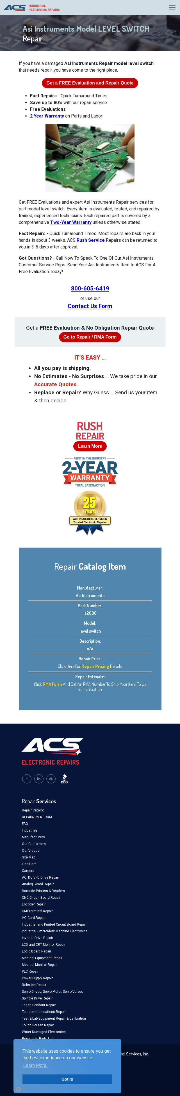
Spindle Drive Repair (37, 998)
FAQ (25, 824)
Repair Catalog (33, 810)
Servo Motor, (53, 992)
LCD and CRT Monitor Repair (43, 945)
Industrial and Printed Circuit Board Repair (54, 924)
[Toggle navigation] (172, 7)
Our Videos (30, 851)
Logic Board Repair (36, 951)
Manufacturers (33, 837)
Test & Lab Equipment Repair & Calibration (54, 1018)
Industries (30, 830)
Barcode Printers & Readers (43, 891)
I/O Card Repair (33, 918)
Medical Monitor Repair (40, 965)
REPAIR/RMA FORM (37, 817)
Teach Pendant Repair (39, 1005)
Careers (28, 871)
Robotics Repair (34, 985)
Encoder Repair (33, 904)
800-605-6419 (90, 288)
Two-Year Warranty (71, 222)
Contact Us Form (90, 306)
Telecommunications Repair (44, 1012)
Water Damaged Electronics (44, 1032)
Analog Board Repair (38, 884)
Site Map (28, 857)
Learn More (90, 446)
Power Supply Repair (37, 978)
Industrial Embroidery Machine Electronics (55, 931)
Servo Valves (73, 992)
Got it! (67, 1079)
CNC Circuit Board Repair (41, 898)
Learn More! (35, 1065)
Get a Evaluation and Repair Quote (89, 83)
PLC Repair (30, 971)
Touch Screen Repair (38, 1025)
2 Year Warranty (47, 116)
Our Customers (34, 844)
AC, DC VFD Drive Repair (40, 877)
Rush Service (91, 240)
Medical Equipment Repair (42, 958)
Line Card (29, 864)
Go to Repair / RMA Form (90, 337)
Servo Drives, (32, 992)
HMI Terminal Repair (37, 911)
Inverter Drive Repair (37, 938)
